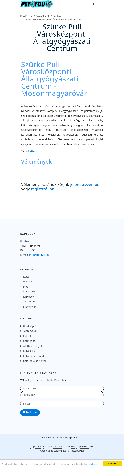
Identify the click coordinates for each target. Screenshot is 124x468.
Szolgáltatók (43, 16)
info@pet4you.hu (39, 255)
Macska (27, 281)
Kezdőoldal (26, 16)
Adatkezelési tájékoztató (53, 450)
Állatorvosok (30, 330)
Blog (25, 286)
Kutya (26, 276)
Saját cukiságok (84, 446)
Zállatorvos (29, 301)
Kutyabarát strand (33, 356)
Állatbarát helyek (32, 346)
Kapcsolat (35, 446)
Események (29, 306)
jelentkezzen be (84, 184)
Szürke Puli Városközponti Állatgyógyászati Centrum (52, 19)
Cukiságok (29, 291)
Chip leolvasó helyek (34, 360)
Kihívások (28, 296)
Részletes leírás (90, 464)
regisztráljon (42, 188)
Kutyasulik (29, 350)
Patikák (57, 16)
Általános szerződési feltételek (59, 446)
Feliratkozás (30, 412)
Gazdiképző (29, 326)
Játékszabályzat (76, 450)
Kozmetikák (29, 340)
